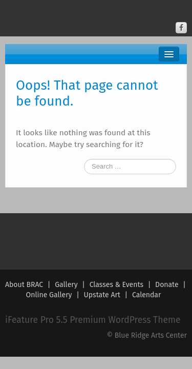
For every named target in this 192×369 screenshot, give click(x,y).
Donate (167, 284)
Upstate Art (102, 295)
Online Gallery (49, 295)
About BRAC (24, 284)
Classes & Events (116, 284)
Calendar (146, 295)
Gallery (66, 284)
